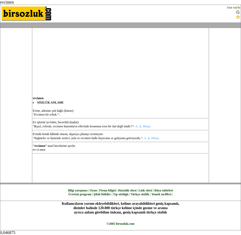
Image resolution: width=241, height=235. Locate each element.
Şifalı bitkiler (102, 194)
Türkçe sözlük (139, 194)
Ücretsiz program (79, 194)
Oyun (93, 190)
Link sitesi (145, 190)
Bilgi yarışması (77, 190)
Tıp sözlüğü (120, 194)
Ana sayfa (233, 7)
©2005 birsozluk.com (120, 224)
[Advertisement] (145, 13)
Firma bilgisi (107, 190)
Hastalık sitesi (127, 190)
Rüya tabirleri (163, 190)
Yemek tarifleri (161, 194)
